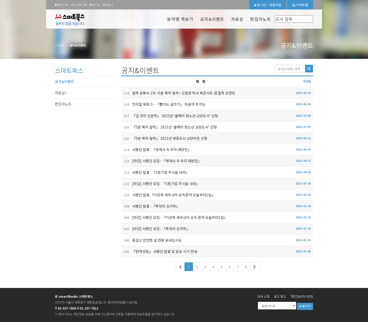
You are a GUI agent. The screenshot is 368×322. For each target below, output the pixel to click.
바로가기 (305, 306)
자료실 (237, 19)
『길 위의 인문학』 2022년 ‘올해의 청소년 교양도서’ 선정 (169, 115)
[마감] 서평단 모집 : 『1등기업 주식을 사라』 (160, 183)
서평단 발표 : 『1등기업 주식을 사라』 (155, 172)
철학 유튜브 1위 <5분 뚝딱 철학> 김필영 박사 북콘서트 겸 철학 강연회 (178, 92)
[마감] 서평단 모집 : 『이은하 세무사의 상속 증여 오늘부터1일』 (174, 217)
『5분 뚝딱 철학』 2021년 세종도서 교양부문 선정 (164, 138)
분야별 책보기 (180, 19)
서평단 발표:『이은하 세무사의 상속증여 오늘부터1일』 (168, 194)
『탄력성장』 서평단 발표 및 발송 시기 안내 (159, 251)
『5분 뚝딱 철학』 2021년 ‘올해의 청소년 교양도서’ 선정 (169, 127)
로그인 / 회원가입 (267, 5)
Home (59, 45)
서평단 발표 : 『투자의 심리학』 (150, 206)
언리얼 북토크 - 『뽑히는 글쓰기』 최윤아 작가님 (163, 104)
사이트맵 (300, 5)
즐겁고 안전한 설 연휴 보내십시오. (151, 240)
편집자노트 (260, 19)
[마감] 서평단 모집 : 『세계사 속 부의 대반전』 (161, 160)
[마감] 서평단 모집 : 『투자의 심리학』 (155, 228)
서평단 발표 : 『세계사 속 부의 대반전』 (156, 149)
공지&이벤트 (212, 19)
